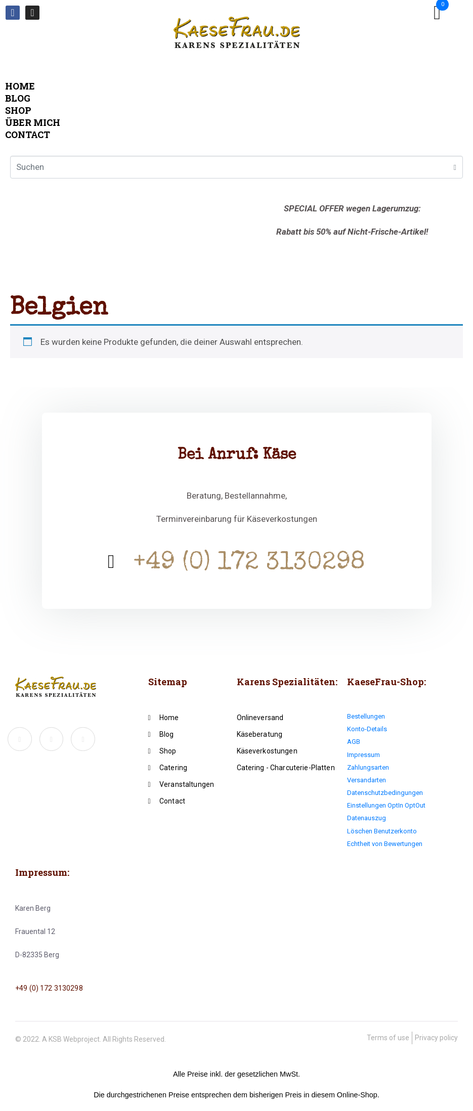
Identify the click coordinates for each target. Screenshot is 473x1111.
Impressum (363, 755)
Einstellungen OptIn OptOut (386, 805)
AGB (353, 741)
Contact (27, 134)
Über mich (32, 122)
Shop (18, 110)
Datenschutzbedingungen (385, 792)
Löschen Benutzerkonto (382, 831)
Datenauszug (366, 818)
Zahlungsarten (368, 767)
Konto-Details (367, 729)
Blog (17, 98)
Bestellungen (366, 716)
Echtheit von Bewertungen (384, 844)
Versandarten (366, 780)
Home (20, 86)
